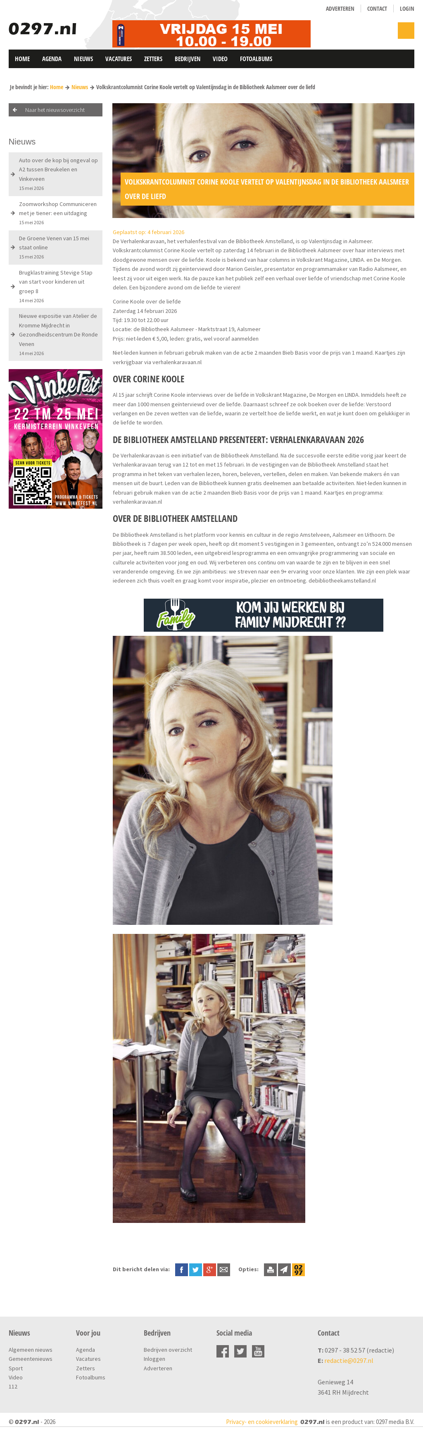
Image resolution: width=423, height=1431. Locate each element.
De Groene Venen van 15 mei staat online (54, 247)
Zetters (153, 58)
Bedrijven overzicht (168, 1349)
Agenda (52, 58)
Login (407, 8)
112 (13, 1386)
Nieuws (83, 58)
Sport (16, 1368)
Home (22, 58)
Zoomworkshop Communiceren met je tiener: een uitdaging (58, 213)
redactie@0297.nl (348, 1360)
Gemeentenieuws (30, 1358)
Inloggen (154, 1358)
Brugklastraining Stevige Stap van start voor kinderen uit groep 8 (56, 286)
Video (220, 58)
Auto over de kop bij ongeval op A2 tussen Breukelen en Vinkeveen (58, 173)
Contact (377, 8)
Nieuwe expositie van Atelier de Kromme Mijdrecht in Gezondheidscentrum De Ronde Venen (58, 334)
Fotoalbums (256, 58)
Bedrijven (187, 58)
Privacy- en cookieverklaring (262, 1422)
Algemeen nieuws (30, 1349)
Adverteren (340, 8)
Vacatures (118, 58)
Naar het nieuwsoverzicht (55, 110)
